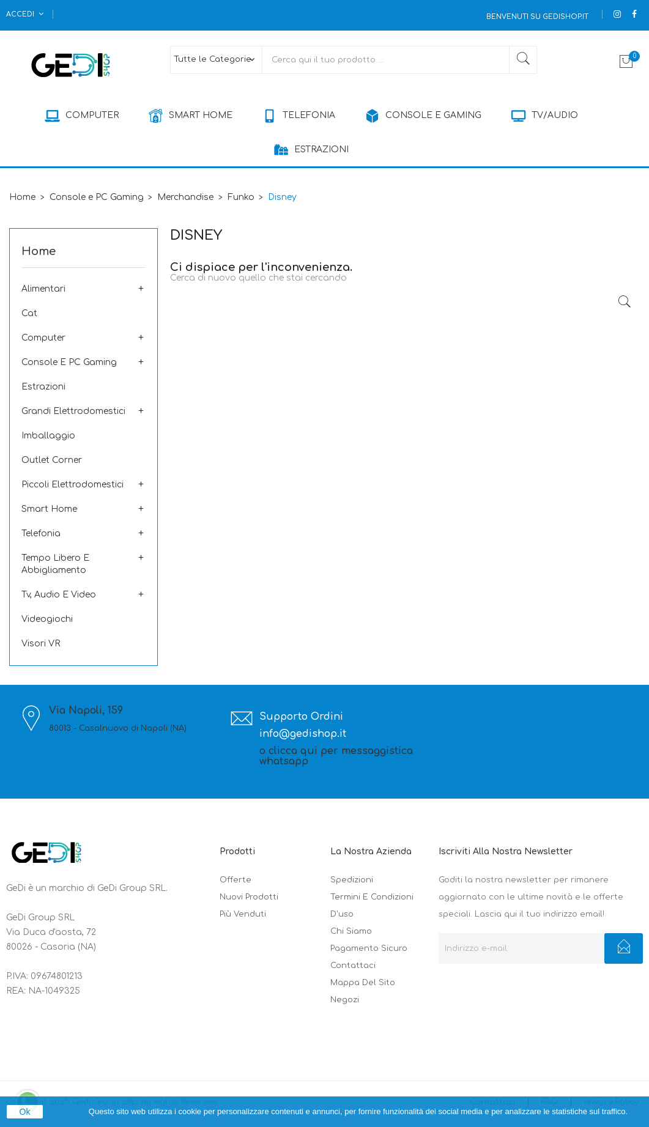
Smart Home (49, 509)
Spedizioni (351, 880)
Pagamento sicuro (368, 948)
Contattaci (353, 965)
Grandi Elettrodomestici (73, 411)
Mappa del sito (362, 982)
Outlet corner (51, 460)
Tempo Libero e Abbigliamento (55, 564)
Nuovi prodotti (249, 897)
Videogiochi (47, 619)
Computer (43, 337)
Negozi (344, 1000)
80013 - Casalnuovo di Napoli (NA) (118, 728)
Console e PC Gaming (69, 362)
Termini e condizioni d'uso (372, 905)
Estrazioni (43, 386)
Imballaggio (48, 435)
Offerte (235, 880)
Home (38, 251)
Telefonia (41, 533)
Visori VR (40, 643)
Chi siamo (351, 931)
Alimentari (43, 289)
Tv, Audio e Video (58, 594)
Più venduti (243, 914)
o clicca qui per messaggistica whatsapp (336, 756)
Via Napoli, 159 (86, 711)
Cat (29, 313)
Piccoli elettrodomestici (72, 484)
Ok (25, 1112)
